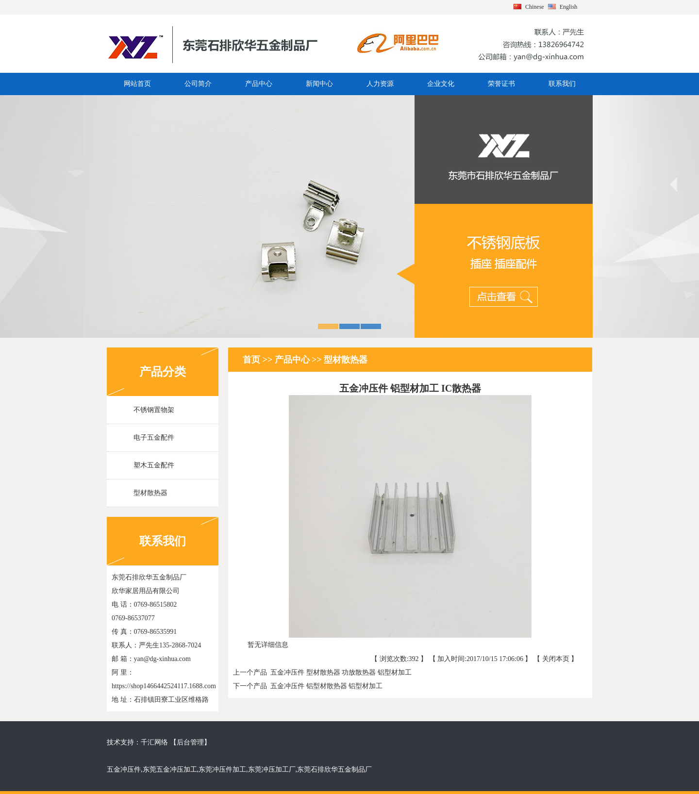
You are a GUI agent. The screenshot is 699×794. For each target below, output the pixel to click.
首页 (253, 359)
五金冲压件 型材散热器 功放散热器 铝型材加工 (339, 672)
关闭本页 (555, 658)
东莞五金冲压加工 (170, 769)
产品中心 (258, 83)
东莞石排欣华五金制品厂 (334, 769)
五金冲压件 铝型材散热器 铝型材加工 (325, 686)
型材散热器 (150, 492)
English (569, 6)
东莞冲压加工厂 (272, 769)
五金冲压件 (124, 769)
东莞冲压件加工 (222, 769)
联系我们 (562, 83)
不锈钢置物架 (153, 410)
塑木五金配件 (153, 465)
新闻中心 (319, 83)
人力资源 (380, 83)
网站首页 (137, 83)
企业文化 (440, 83)
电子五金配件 (153, 437)
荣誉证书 (501, 83)
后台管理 (190, 742)
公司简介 (198, 83)
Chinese (534, 6)
